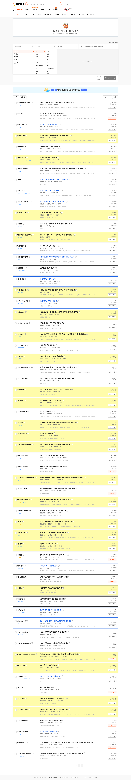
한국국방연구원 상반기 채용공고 (49, 246)
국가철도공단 (20, 312)
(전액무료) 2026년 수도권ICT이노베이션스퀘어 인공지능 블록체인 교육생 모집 (62, 478)
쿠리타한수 (20, 113)
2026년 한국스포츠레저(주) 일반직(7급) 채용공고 (54, 643)
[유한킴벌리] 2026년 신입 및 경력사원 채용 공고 (53, 533)
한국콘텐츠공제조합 (22, 632)
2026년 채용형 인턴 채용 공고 (48, 731)
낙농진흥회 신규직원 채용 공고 (48, 301)
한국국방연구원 (21, 246)
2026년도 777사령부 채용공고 (48, 566)
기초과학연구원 (21, 621)
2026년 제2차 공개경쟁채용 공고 (49, 124)
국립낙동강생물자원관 (23, 202)
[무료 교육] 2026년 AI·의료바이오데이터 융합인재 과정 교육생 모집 (59, 654)
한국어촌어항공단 (22, 169)
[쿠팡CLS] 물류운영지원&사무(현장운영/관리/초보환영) (55, 445)
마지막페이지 (82, 765)
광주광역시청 (20, 334)
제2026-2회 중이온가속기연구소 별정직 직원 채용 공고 (55, 621)
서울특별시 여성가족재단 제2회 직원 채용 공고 (53, 511)
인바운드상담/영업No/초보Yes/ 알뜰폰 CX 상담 (53, 577)
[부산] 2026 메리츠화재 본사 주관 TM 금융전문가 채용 (55, 500)
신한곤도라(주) (21, 742)
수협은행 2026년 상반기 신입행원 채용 (51, 588)
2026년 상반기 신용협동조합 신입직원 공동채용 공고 (55, 136)
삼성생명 (19, 555)
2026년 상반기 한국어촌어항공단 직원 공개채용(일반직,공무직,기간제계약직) (61, 169)
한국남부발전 (20, 191)
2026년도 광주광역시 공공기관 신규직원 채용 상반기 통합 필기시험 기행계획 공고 (63, 334)
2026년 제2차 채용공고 (46, 433)
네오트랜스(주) (21, 665)
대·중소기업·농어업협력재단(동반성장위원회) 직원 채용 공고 (57, 235)
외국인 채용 (81, 14)
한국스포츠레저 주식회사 (24, 643)
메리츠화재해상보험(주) (23, 500)
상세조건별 (46, 14)
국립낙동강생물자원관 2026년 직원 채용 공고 (53, 202)
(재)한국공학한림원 (22, 411)
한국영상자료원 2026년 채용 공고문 (50, 147)
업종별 (39, 14)
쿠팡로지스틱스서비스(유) (24, 445)
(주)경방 (19, 522)
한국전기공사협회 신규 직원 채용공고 (50, 213)
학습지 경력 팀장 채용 (46, 687)
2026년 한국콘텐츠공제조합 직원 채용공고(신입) (53, 632)
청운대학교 (20, 599)
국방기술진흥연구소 (22, 257)
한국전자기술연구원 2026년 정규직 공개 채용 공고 (54, 709)
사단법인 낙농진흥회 (22, 301)
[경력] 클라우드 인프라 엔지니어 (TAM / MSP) (53, 467)
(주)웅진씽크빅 (21, 687)
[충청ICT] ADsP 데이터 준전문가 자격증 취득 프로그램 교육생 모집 (59, 367)
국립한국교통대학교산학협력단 (25, 367)
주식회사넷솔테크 (22, 467)
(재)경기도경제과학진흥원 (24, 754)
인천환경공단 (20, 124)
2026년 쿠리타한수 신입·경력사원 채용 (51, 113)
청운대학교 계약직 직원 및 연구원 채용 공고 (52, 599)
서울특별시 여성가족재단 (24, 511)
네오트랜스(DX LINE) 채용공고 (48, 665)
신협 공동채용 (21, 136)
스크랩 (15, 97)
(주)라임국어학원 (22, 489)
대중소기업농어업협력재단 (24, 235)
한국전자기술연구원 (22, 709)
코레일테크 (20, 422)
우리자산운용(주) (22, 720)
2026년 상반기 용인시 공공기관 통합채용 (51, 356)
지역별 (18, 14)
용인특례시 (20, 356)
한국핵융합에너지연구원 (23, 102)
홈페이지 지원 (112, 107)
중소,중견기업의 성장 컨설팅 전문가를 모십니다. (53, 555)
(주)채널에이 (20, 400)
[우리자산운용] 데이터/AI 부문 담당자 (50, 720)
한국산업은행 (20, 698)
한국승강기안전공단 (22, 731)
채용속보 (57, 14)
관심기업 (23, 97)
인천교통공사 (20, 268)
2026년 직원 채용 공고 (46, 411)
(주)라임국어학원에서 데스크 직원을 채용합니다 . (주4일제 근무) (58, 489)
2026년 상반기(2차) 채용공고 (48, 158)
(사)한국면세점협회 (22, 323)
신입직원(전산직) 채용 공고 (47, 345)
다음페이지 (79, 765)
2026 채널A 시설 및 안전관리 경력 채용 (51, 400)
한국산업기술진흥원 (22, 378)
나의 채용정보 (90, 14)
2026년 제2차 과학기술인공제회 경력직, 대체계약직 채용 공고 (57, 290)
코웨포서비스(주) (22, 433)
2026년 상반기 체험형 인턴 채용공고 (50, 191)
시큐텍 (19, 180)
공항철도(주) (20, 389)
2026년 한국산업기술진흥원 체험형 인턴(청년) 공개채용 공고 (57, 378)
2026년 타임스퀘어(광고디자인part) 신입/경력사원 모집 (56, 522)
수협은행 (19, 588)
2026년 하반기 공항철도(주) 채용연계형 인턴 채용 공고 (55, 389)
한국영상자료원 (21, 147)
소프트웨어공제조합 (22, 345)
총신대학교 (20, 610)
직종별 (25, 14)
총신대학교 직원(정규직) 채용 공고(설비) (51, 610)
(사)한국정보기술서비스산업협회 (26, 478)
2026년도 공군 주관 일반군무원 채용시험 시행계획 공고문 (56, 224)
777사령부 (20, 566)
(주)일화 (19, 544)
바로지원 (112, 118)
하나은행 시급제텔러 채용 (47, 279)
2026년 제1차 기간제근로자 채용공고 (50, 676)
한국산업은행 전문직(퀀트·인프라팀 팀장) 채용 (53, 698)
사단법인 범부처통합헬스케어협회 (26, 654)
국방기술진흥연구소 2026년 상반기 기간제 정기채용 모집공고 (57, 257)
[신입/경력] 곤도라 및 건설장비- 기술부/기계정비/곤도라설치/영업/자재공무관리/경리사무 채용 (66, 742)
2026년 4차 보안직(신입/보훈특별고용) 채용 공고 (54, 180)
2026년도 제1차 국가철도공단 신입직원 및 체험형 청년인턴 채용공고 (59, 312)
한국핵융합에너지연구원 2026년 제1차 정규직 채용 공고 (56, 102)
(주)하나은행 (20, 279)
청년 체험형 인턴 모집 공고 (47, 268)
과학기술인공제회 (22, 290)
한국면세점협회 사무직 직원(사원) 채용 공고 (52, 323)
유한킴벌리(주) (21, 533)
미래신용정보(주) (22, 577)
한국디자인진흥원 (22, 456)
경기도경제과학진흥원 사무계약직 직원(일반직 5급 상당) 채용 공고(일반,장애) (61, 753)
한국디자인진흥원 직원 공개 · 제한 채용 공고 (52, 456)
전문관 (71, 14)
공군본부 (19, 224)
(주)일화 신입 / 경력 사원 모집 (48, 544)
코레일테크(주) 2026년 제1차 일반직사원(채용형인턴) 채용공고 (58, 422)
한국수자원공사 (21, 158)
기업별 (32, 14)
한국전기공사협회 (22, 213)
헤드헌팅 (64, 14)
